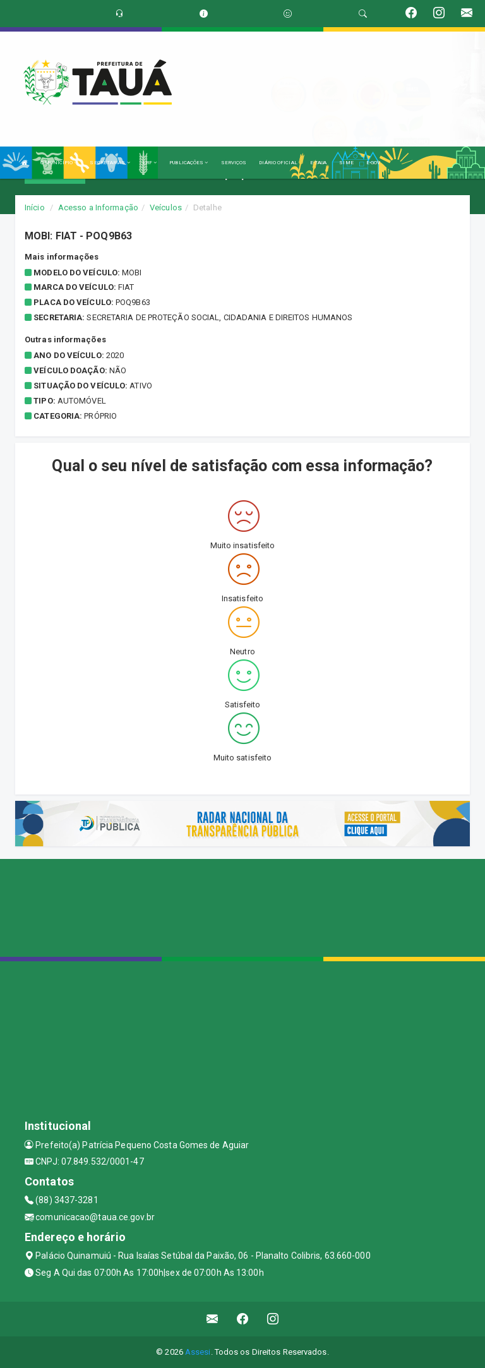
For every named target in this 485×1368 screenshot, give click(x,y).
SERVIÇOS (234, 162)
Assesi (198, 1352)
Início (35, 207)
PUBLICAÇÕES (188, 162)
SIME (346, 162)
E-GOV (373, 162)
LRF (150, 162)
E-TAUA (318, 162)
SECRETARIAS (109, 162)
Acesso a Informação (98, 207)
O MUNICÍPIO (58, 162)
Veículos (166, 207)
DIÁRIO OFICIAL (278, 162)
